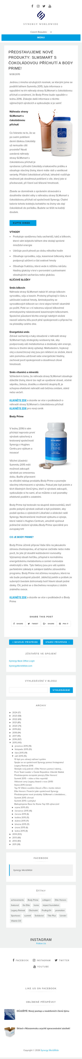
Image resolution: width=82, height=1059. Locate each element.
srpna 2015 (20, 809)
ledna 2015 (20, 832)
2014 (14, 835)
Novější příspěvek (25, 643)
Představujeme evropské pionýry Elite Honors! (35, 776)
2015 (14, 744)
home (36, 906)
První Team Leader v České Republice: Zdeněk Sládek (39, 773)
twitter (62, 961)
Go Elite (26, 906)
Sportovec (15, 917)
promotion (60, 912)
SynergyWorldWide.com (20, 667)
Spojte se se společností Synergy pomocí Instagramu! (39, 764)
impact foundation (51, 906)
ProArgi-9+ (46, 912)
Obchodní (33, 912)
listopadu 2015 (22, 751)
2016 (14, 741)
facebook (21, 961)
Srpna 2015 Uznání (23, 786)
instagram (42, 961)
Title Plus (52, 917)
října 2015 (19, 754)
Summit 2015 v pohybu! (25, 802)
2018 (14, 734)
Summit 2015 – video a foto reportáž (31, 780)
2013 (14, 839)
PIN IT (63, 625)
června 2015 (21, 815)
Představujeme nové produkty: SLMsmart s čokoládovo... (40, 796)
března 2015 (21, 825)
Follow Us (41, 945)
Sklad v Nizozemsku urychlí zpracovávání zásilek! (43, 1029)
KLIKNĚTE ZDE (18, 401)
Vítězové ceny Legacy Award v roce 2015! (33, 783)
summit (27, 917)
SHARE (18, 625)
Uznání (63, 917)
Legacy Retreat (18, 912)
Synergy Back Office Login (22, 662)
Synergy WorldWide (22, 871)
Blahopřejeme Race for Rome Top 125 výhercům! (36, 805)
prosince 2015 (21, 747)
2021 (14, 724)
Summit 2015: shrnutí (24, 799)
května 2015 (21, 819)
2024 (15, 714)
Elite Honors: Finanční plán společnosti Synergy (36, 793)
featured (15, 906)
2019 (14, 730)
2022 (15, 720)
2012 (14, 842)
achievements (17, 901)
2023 (15, 717)
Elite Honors (60, 901)
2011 (14, 846)
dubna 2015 (20, 822)
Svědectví (39, 917)
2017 (14, 737)
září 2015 (19, 757)
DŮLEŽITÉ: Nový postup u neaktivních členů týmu (43, 1012)
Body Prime (33, 901)
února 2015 (20, 829)
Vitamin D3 (16, 922)
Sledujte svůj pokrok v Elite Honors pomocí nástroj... (38, 770)
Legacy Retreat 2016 (23, 767)
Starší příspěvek (58, 643)
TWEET (33, 625)
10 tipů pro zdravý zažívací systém (30, 761)
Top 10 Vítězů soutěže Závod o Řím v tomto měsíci (37, 789)
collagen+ (46, 901)
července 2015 (22, 812)
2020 (15, 727)
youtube (41, 968)
